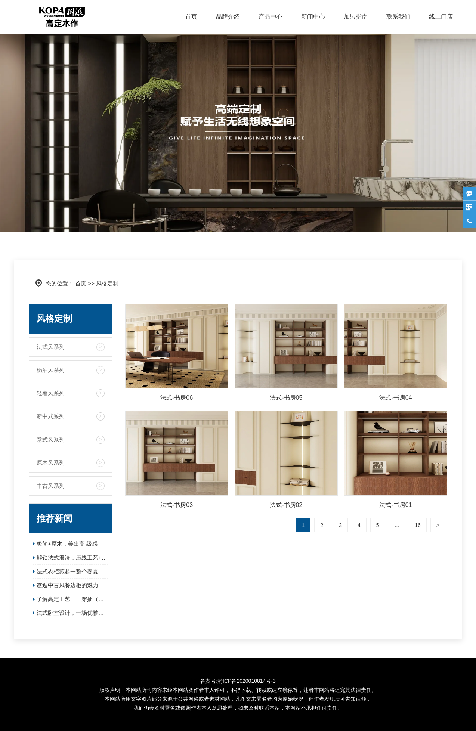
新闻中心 (313, 16)
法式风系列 (51, 347)
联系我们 (398, 16)
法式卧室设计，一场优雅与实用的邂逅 (72, 613)
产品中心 (270, 16)
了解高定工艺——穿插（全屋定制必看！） (72, 599)
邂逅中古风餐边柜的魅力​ (67, 585)
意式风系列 (51, 439)
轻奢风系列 (51, 393)
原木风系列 (51, 462)
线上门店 (441, 16)
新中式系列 (51, 416)
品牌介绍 (228, 16)
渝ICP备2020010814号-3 (246, 681)
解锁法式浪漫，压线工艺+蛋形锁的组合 (72, 557)
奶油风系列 (51, 370)
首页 (191, 16)
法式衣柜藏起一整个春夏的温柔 (72, 571)
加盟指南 (356, 16)
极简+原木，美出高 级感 (67, 543)
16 (418, 525)
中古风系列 (51, 486)
